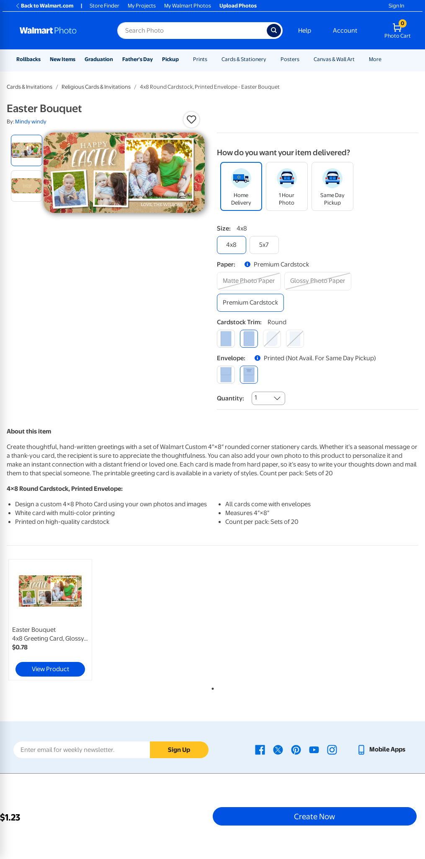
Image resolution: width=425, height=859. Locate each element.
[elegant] (272, 339)
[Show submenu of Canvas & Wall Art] (358, 59)
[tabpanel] (75, 619)
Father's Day (137, 59)
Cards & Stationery (244, 59)
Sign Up (179, 750)
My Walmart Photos (187, 6)
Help (304, 30)
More (375, 59)
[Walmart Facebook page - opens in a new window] (260, 749)
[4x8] (231, 245)
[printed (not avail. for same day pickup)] (249, 375)
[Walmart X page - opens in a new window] (278, 749)
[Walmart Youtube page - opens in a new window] (314, 749)
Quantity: (230, 398)
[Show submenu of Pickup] (182, 59)
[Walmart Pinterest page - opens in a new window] (296, 749)
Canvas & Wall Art (334, 59)
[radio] (26, 150)
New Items (62, 59)
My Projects (142, 6)
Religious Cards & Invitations (96, 87)
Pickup (170, 59)
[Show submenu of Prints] (211, 59)
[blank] (226, 375)
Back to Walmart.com (44, 6)
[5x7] (264, 245)
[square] (226, 339)
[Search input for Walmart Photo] (192, 30)
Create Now (314, 816)
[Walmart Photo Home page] (59, 30)
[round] (249, 339)
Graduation (99, 59)
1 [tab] (211, 687)
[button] (191, 120)
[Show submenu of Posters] (303, 59)
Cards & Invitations (29, 87)
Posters (290, 59)
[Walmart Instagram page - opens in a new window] (332, 749)
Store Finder (104, 6)
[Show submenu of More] (385, 59)
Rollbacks (28, 59)
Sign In (396, 6)
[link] (50, 619)
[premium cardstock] (250, 303)
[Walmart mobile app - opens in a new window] (380, 749)
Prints (200, 59)
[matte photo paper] (249, 281)
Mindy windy (30, 121)
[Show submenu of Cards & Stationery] (270, 59)
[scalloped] (295, 339)
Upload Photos (238, 6)
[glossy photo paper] (317, 281)
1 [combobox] (256, 397)
